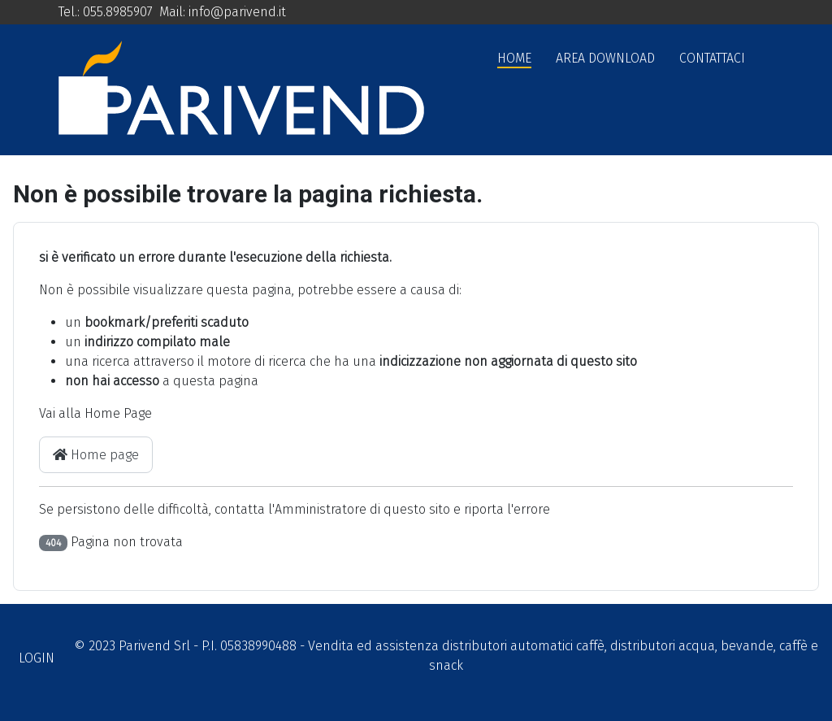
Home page (96, 455)
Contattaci (712, 58)
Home (514, 58)
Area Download (605, 58)
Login (36, 658)
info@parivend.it (237, 12)
